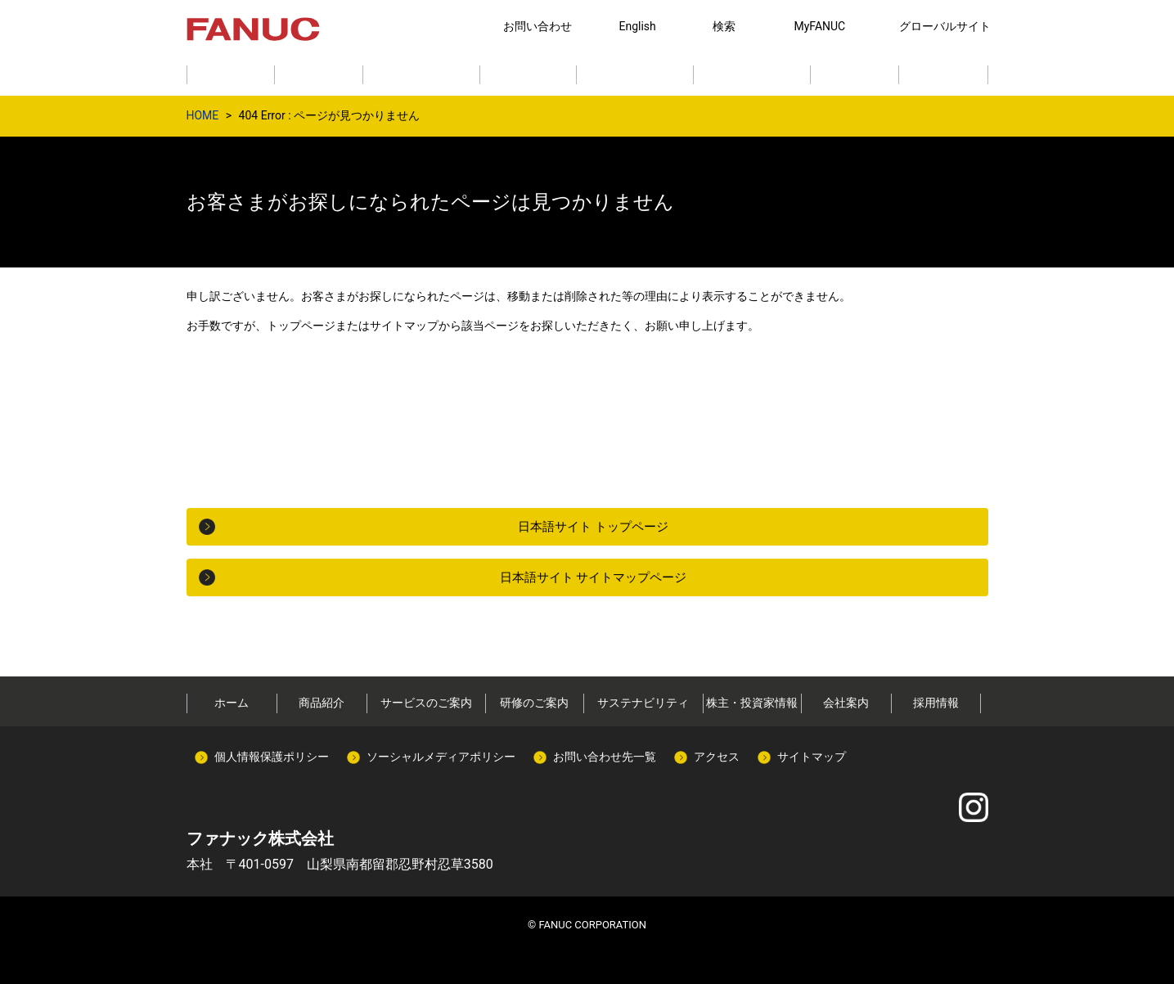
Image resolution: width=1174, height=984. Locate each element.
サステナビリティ (643, 702)
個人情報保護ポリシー (271, 756)
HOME (203, 115)
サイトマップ (811, 756)
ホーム (231, 702)
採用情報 (936, 702)
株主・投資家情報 (752, 702)
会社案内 (846, 702)
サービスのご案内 (426, 702)
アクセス (717, 756)
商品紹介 (321, 702)
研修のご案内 (534, 702)
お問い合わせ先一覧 (604, 756)
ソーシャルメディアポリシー (441, 756)
